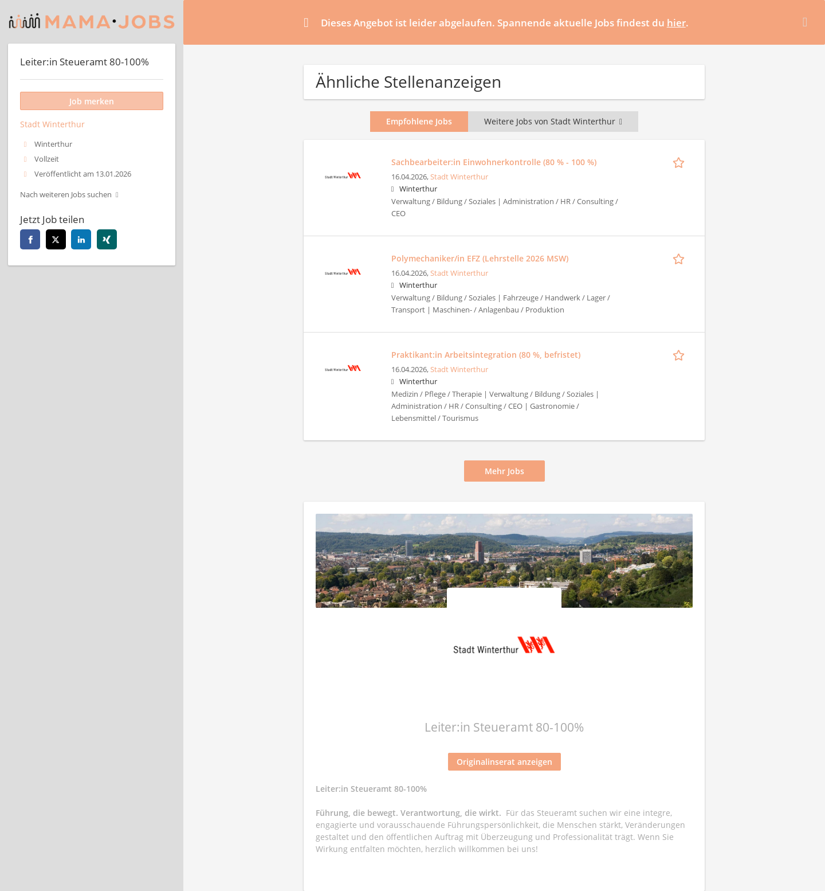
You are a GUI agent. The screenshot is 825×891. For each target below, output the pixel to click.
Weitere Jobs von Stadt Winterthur (553, 121)
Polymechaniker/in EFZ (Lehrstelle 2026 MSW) (479, 258)
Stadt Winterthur (459, 177)
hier (676, 22)
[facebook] (30, 239)
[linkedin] (81, 239)
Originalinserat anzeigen (504, 761)
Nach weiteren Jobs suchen (66, 195)
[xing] (107, 239)
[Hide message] (807, 21)
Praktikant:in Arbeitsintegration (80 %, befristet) (485, 354)
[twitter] (56, 239)
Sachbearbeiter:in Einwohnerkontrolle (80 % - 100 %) (493, 162)
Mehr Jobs (504, 471)
